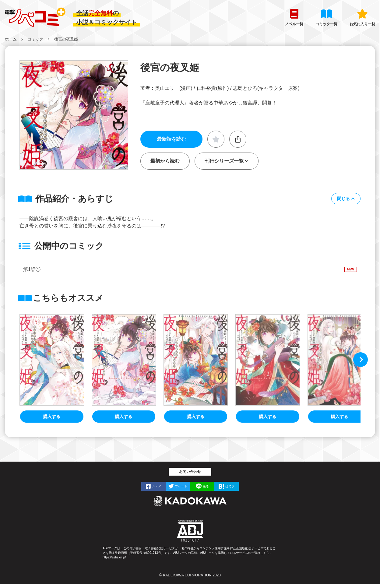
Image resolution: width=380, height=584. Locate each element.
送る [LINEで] (206, 486)
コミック (35, 39)
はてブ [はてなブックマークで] (229, 486)
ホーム (11, 39)
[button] (346, 198)
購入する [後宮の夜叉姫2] (267, 416)
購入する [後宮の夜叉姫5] (51, 416)
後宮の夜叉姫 (66, 39)
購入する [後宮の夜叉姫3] (195, 416)
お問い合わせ (190, 472)
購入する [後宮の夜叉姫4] (123, 416)
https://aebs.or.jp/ (114, 557)
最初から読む (165, 161)
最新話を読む (171, 139)
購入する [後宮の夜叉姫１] (339, 416)
